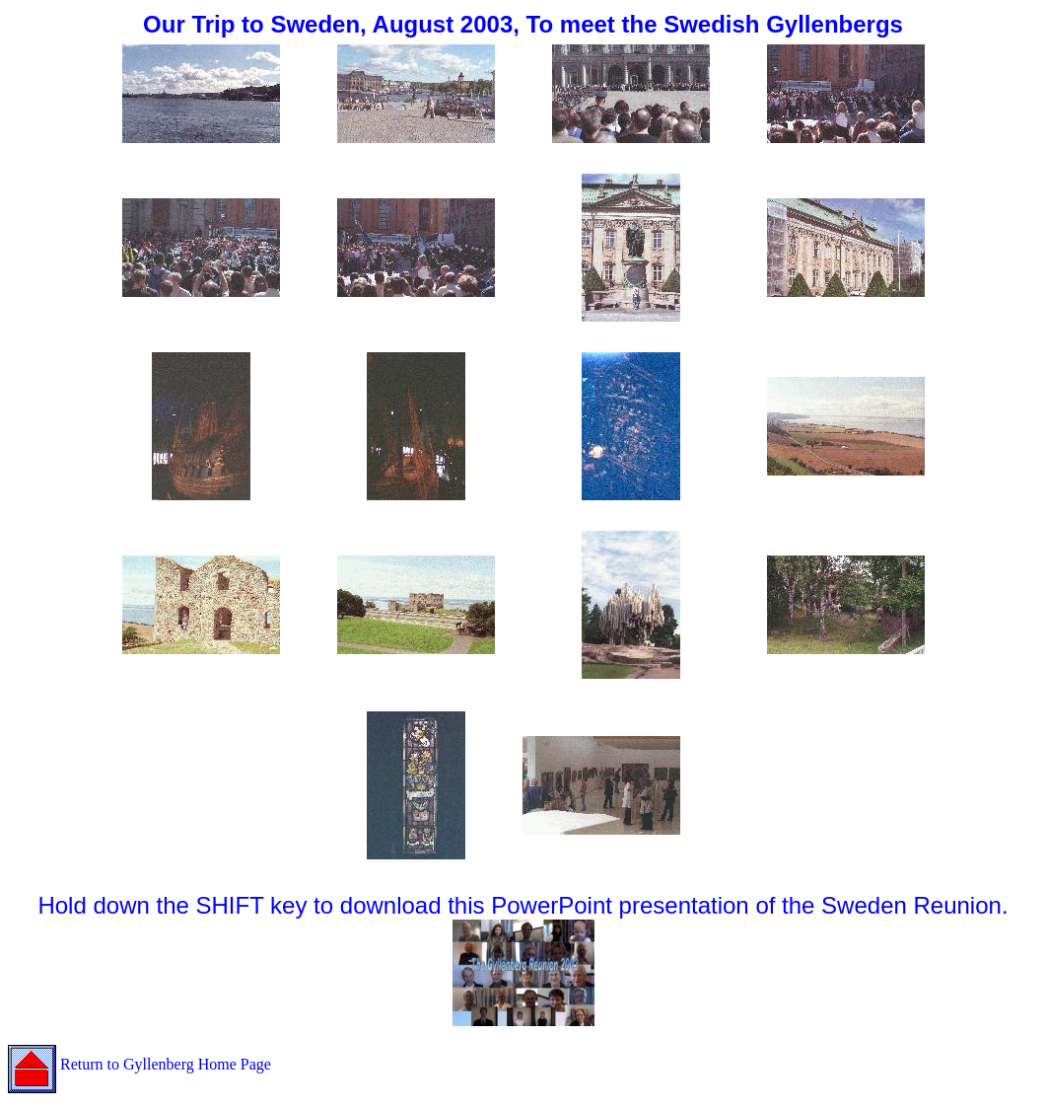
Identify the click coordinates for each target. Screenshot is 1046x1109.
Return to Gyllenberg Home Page (139, 1064)
